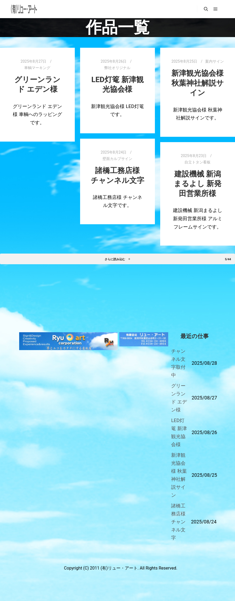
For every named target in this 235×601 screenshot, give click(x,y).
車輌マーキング (37, 68)
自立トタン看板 (197, 162)
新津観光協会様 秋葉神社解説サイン (197, 83)
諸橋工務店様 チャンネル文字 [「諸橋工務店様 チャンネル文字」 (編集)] (178, 521)
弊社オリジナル (117, 68)
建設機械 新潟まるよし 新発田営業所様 (197, 184)
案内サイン (214, 61)
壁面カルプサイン (117, 159)
